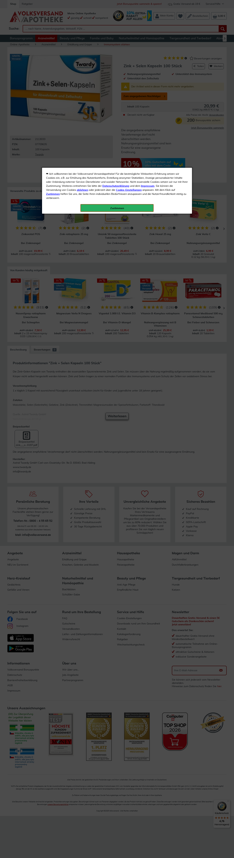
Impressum (147, 82)
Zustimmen (53, 90)
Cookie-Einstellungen (129, 86)
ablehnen (82, 86)
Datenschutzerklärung (115, 82)
